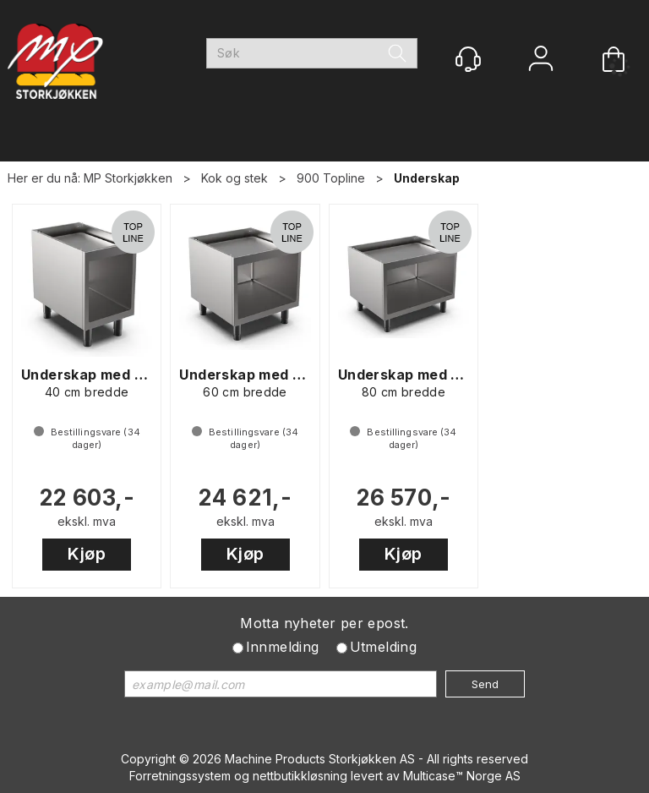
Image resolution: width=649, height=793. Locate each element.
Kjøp (87, 554)
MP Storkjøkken (128, 178)
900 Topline (331, 178)
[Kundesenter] (468, 59)
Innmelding (282, 646)
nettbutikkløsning (300, 775)
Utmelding (383, 646)
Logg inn (540, 60)
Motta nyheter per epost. (324, 623)
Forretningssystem (180, 775)
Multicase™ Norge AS (462, 775)
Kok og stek (234, 178)
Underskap (427, 178)
